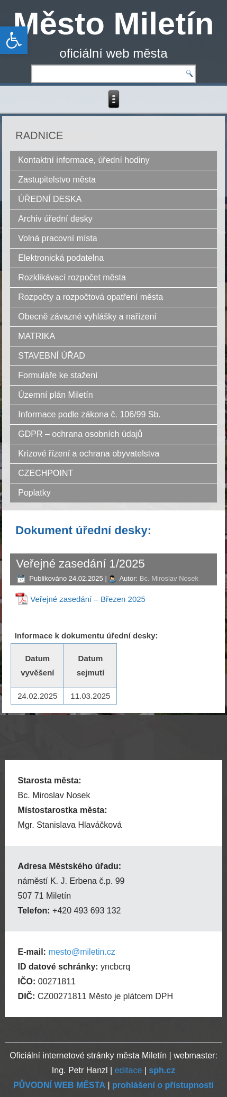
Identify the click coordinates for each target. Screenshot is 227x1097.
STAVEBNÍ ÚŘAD (51, 355)
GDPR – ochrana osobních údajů (80, 433)
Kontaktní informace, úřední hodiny (83, 160)
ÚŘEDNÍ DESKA (49, 199)
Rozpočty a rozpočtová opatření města (90, 296)
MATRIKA (36, 336)
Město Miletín (113, 23)
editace (128, 1070)
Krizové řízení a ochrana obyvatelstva (88, 453)
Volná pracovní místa (57, 238)
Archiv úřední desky (55, 218)
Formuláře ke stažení (57, 375)
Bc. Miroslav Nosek (169, 578)
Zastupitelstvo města (57, 179)
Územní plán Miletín (55, 394)
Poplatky (34, 492)
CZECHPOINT (45, 473)
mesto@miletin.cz (81, 951)
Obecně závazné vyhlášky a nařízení (87, 316)
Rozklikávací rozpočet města (72, 277)
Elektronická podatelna (61, 257)
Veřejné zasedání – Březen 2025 (88, 599)
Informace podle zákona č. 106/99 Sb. (89, 414)
